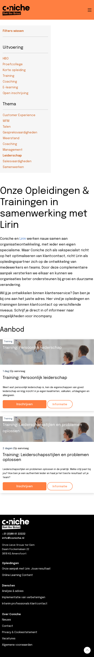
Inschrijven (24, 404)
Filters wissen (13, 31)
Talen (7, 126)
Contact (7, 626)
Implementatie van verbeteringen (23, 597)
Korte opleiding (14, 70)
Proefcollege (13, 64)
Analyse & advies (13, 591)
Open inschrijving (15, 93)
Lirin (22, 239)
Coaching (10, 81)
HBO (5, 58)
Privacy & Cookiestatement (19, 632)
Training (8, 75)
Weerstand (11, 138)
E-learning (10, 87)
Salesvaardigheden (17, 161)
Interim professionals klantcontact (24, 603)
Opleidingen (10, 563)
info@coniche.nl (13, 538)
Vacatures (8, 638)
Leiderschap (12, 155)
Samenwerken (13, 167)
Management (13, 149)
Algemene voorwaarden (17, 644)
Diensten (8, 585)
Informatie (60, 404)
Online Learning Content (17, 575)
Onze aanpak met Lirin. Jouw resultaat (26, 568)
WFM (6, 121)
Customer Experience (19, 115)
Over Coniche (11, 614)
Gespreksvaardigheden (20, 132)
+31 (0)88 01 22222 (13, 534)
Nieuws (6, 619)
